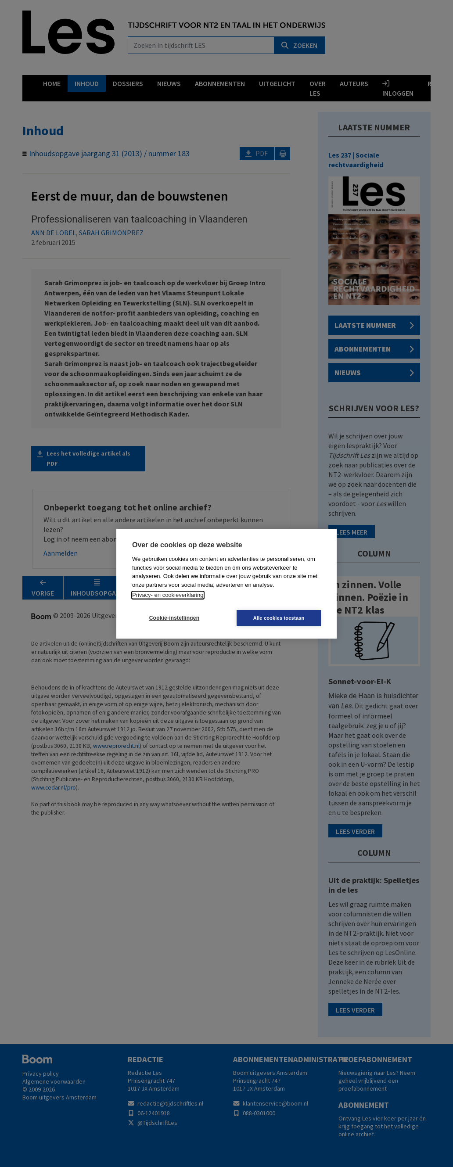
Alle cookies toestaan (279, 618)
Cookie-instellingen (174, 618)
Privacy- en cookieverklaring (168, 595)
